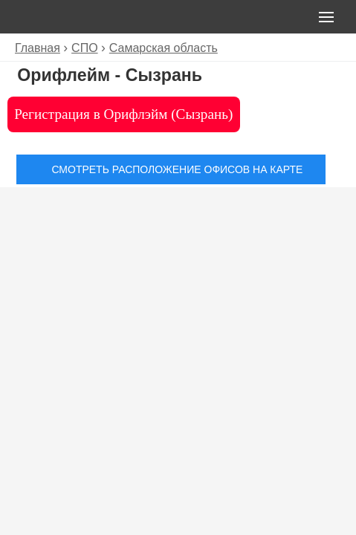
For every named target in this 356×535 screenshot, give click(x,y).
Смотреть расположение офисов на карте (176, 169)
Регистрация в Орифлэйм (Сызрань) (123, 114)
